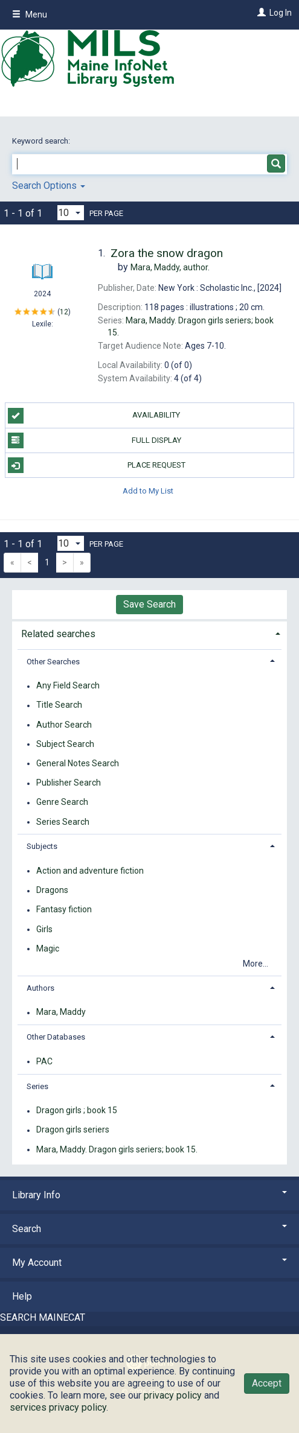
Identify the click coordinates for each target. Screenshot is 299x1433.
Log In (280, 12)
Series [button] (37, 1086)
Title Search (59, 705)
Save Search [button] (149, 604)
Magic (47, 948)
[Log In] (260, 12)
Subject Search (65, 744)
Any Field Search (68, 686)
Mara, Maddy (61, 1012)
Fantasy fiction (64, 910)
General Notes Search (77, 763)
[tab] (149, 632)
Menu (29, 14)
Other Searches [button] (53, 661)
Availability (94, 416)
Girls (44, 929)
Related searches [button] (58, 634)
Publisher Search (68, 783)
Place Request (96, 465)
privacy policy (173, 1395)
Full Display (94, 440)
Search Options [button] (48, 185)
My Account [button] (149, 1262)
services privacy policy (58, 1407)
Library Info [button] (149, 1195)
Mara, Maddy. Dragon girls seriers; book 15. (117, 1149)
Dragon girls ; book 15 (76, 1111)
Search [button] (149, 1228)
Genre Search (62, 802)
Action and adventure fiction (90, 870)
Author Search (64, 724)
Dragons (52, 890)
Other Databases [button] (56, 1036)
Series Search (62, 822)
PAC (44, 1061)
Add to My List (148, 490)
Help (22, 1296)
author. (170, 267)
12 (64, 311)
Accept (266, 1383)
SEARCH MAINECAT (42, 1317)
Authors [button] (40, 988)
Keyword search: (42, 140)
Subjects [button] (42, 846)
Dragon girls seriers (72, 1130)
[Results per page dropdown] (70, 212)
